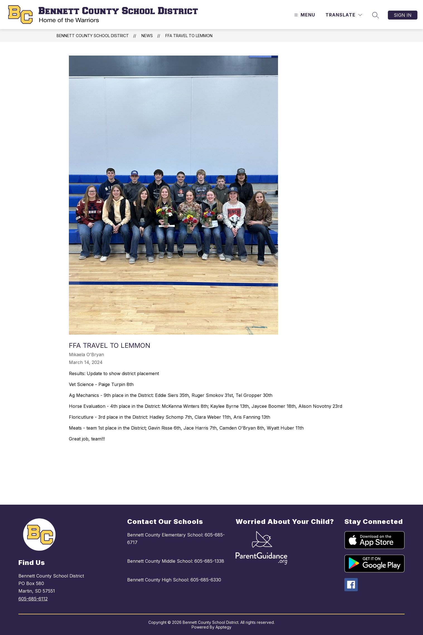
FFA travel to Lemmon (188, 35)
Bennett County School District (93, 35)
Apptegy (223, 627)
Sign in (403, 15)
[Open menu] (304, 14)
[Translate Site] (343, 14)
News (147, 35)
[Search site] (375, 15)
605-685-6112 (33, 599)
